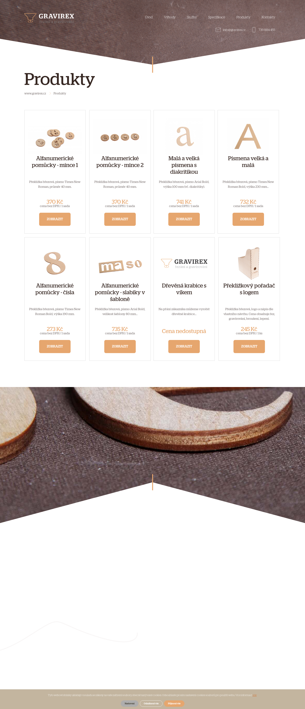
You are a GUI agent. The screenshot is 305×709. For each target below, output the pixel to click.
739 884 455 (267, 29)
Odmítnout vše (151, 703)
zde (255, 695)
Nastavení (129, 703)
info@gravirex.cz (234, 29)
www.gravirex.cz (35, 93)
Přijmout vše (174, 703)
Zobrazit (55, 219)
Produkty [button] (243, 17)
